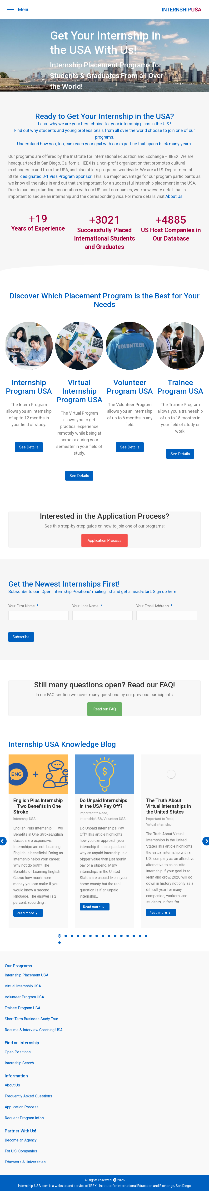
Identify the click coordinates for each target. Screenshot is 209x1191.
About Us (174, 196)
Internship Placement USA (26, 975)
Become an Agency (21, 1140)
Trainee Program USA (22, 1008)
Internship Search (19, 1063)
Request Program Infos (24, 1118)
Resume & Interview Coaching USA (34, 1030)
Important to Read (93, 813)
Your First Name (23, 606)
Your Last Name (87, 606)
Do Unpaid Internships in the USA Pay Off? (103, 803)
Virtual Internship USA (23, 986)
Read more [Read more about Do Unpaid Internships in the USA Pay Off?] (93, 907)
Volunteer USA (115, 819)
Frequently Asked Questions (28, 1096)
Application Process (104, 540)
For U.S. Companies (21, 1151)
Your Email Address (154, 606)
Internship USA (24, 819)
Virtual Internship (159, 824)
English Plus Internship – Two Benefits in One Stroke (38, 806)
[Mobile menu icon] (18, 9)
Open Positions (18, 1052)
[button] (59, 936)
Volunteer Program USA (24, 997)
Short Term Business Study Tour (31, 1019)
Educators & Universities (25, 1162)
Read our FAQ (104, 709)
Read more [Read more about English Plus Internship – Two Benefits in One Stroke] (27, 913)
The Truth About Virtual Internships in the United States (168, 806)
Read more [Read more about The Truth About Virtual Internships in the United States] (159, 913)
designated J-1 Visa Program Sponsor (55, 176)
